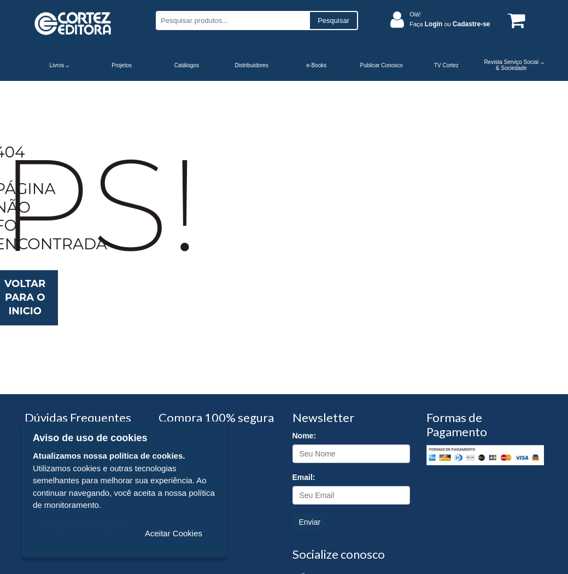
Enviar (310, 522)
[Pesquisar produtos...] (232, 20)
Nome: (304, 435)
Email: (303, 477)
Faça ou (449, 24)
